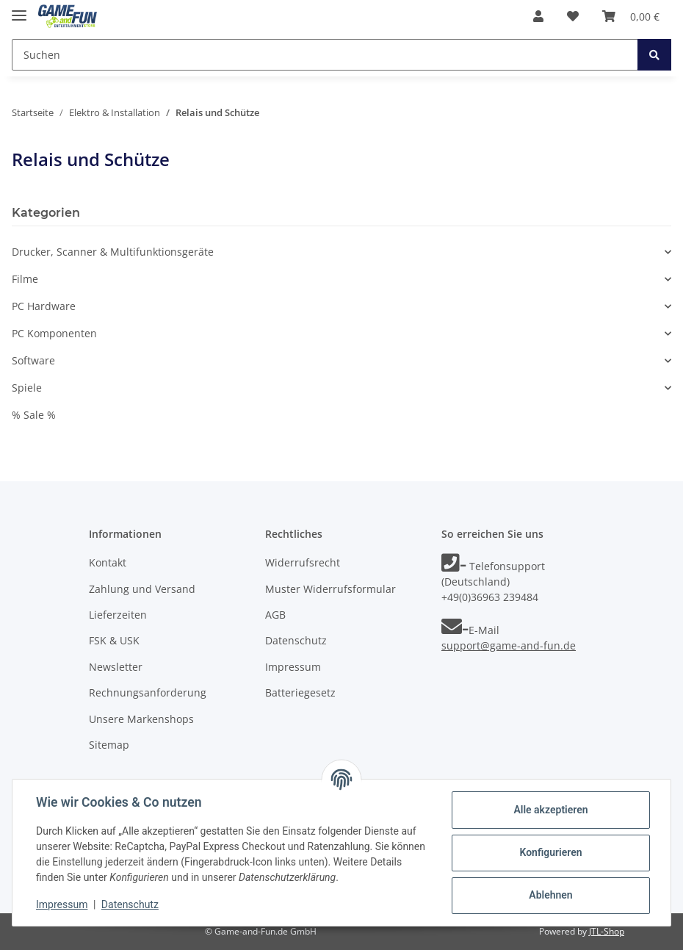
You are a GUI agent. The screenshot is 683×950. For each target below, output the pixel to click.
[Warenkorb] (630, 16)
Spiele (27, 388)
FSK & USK (114, 640)
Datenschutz (296, 640)
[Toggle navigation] (19, 9)
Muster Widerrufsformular (330, 589)
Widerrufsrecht (302, 562)
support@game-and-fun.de (508, 645)
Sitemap (109, 745)
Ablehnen (550, 895)
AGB (275, 615)
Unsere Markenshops (141, 719)
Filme (25, 279)
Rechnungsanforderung (147, 692)
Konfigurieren (550, 852)
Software (33, 360)
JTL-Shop (606, 931)
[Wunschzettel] (572, 16)
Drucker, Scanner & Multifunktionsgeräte (113, 252)
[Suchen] (325, 55)
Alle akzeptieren (550, 810)
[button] (538, 16)
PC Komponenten (54, 333)
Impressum (293, 667)
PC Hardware (44, 306)
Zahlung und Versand (142, 589)
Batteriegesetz (300, 692)
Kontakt (107, 562)
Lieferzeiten (118, 615)
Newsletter (115, 667)
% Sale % (34, 415)
